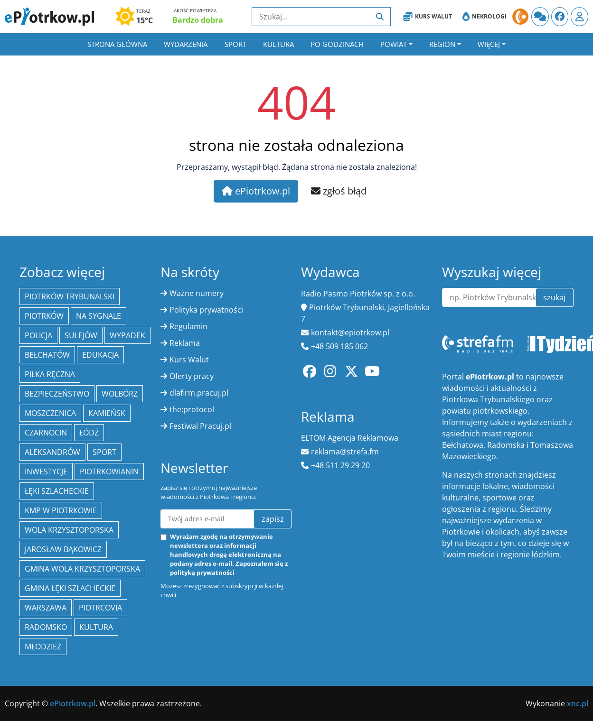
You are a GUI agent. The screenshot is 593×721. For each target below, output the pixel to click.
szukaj (554, 297)
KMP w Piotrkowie (61, 510)
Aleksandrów (52, 452)
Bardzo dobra (197, 20)
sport (104, 452)
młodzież (43, 646)
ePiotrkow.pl (256, 191)
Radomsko (46, 627)
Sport (235, 44)
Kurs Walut (427, 16)
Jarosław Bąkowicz (63, 549)
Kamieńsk (106, 413)
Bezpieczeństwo (57, 393)
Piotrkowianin (109, 471)
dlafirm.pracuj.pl (198, 393)
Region (442, 44)
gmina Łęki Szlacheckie (70, 588)
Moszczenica (50, 413)
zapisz (273, 519)
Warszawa (45, 607)
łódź (89, 432)
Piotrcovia (100, 607)
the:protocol (191, 409)
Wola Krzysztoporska (69, 530)
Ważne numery (196, 293)
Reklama (184, 343)
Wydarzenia (185, 44)
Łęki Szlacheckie (57, 491)
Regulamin (188, 326)
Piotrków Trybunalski (69, 296)
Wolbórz (120, 393)
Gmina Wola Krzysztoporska (82, 569)
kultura (96, 627)
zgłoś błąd (339, 191)
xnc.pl (577, 703)
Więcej (489, 44)
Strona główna (117, 44)
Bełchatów (47, 355)
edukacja (100, 355)
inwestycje (46, 471)
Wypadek (127, 335)
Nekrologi (484, 16)
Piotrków (44, 316)
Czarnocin (46, 432)
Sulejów (81, 335)
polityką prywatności (202, 572)
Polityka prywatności (206, 310)
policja (38, 335)
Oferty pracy (191, 376)
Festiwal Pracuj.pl (200, 426)
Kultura (278, 44)
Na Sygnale (98, 316)
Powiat (393, 44)
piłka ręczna (50, 374)
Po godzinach (337, 44)
